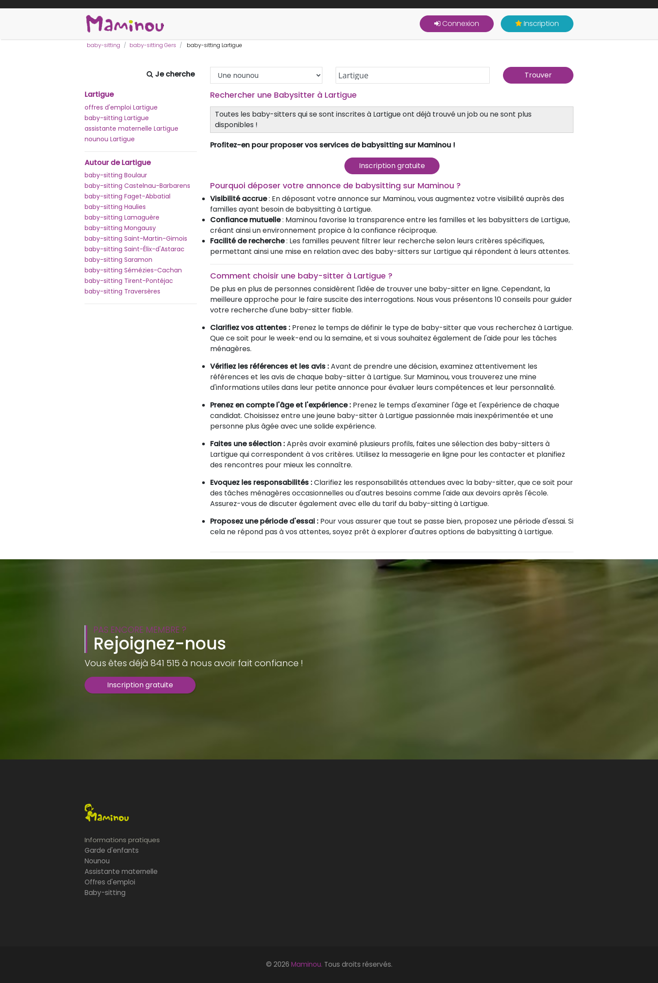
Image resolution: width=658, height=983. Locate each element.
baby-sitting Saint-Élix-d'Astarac (135, 249)
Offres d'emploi (110, 882)
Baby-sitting (105, 892)
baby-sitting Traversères (122, 291)
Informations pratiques (122, 839)
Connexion (456, 23)
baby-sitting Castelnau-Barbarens (137, 185)
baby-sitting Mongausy (120, 228)
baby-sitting (103, 45)
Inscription (537, 23)
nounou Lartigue (110, 139)
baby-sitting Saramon (118, 259)
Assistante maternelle (121, 871)
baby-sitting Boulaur (116, 175)
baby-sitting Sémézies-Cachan (133, 270)
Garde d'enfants (112, 850)
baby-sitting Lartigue (117, 118)
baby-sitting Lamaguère (122, 217)
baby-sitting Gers (152, 45)
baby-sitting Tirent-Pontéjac (129, 280)
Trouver (538, 75)
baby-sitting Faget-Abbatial (127, 196)
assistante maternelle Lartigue (131, 128)
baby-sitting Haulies (115, 206)
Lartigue (99, 95)
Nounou (97, 861)
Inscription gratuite (392, 166)
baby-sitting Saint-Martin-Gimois (136, 238)
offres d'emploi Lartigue (121, 107)
